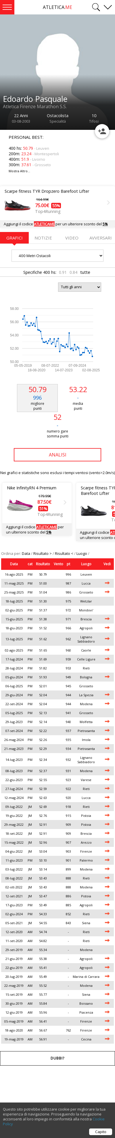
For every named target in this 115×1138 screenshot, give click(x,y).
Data (26, 553)
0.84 (73, 272)
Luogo (82, 553)
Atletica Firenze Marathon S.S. (35, 106)
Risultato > (43, 553)
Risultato (43, 563)
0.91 (63, 272)
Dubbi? (57, 1058)
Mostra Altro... (19, 171)
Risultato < (64, 553)
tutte (85, 272)
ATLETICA (57, 7)
